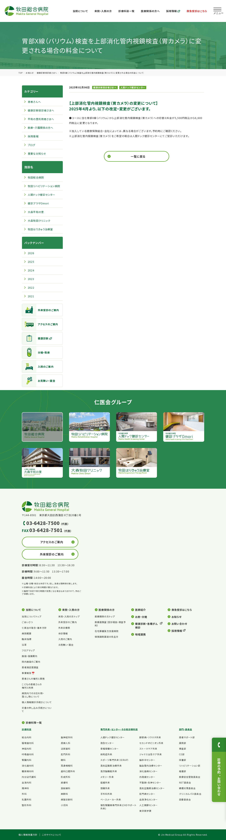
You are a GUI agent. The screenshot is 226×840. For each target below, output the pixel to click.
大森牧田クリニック (39, 220)
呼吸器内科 (28, 754)
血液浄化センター (148, 799)
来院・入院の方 (103, 11)
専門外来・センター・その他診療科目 (119, 729)
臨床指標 (26, 639)
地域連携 (140, 634)
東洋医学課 (145, 810)
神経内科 (26, 748)
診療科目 (26, 729)
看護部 (182, 771)
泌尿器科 (65, 748)
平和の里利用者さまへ (41, 119)
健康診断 (35, 338)
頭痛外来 (105, 788)
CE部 (182, 754)
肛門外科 (65, 754)
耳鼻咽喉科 (67, 765)
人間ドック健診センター (132, 87)
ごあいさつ (27, 622)
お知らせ (30, 72)
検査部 (182, 748)
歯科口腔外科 (68, 771)
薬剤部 (182, 743)
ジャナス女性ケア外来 (150, 754)
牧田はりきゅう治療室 (40, 229)
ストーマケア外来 (148, 748)
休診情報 (63, 633)
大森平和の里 (36, 212)
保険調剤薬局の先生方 (106, 636)
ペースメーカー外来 (110, 799)
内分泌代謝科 (29, 776)
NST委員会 (185, 782)
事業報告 (26, 673)
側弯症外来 (106, 754)
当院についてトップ (31, 616)
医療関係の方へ (150, 11)
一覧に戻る (138, 156)
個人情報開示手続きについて (37, 702)
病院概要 (26, 633)
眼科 (63, 760)
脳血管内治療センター (150, 765)
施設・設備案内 (29, 656)
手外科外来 (106, 793)
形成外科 (65, 776)
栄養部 (182, 760)
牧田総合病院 (36, 177)
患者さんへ (34, 102)
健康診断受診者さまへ (47, 72)
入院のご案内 (38, 366)
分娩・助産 (36, 352)
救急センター (107, 743)
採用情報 (173, 11)
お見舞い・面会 (38, 381)
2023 (31, 279)
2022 (31, 287)
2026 (31, 253)
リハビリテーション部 (189, 765)
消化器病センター (148, 771)
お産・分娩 (141, 617)
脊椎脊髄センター (109, 748)
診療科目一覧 (126, 11)
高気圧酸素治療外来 (111, 765)
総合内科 (26, 737)
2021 (31, 296)
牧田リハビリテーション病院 (44, 186)
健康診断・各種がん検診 (146, 625)
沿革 (24, 644)
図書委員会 (185, 799)
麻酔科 (64, 793)
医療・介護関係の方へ (40, 128)
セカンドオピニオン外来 (151, 743)
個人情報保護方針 (28, 834)
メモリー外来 (107, 776)
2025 (31, 262)
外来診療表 (64, 627)
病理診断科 (67, 799)
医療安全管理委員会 (189, 776)
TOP (21, 72)
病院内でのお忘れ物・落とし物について (33, 695)
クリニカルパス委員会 (190, 793)
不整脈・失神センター (150, 782)
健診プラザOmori (38, 203)
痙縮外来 (105, 782)
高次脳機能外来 (108, 771)
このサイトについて (51, 834)
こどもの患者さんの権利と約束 (32, 686)
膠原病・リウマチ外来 (150, 737)
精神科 (25, 788)
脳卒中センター (147, 760)
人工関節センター (148, 805)
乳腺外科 (26, 799)
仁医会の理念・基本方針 (34, 627)
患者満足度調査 (30, 667)
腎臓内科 (26, 760)
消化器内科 (28, 765)
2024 (31, 270)
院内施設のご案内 (31, 661)
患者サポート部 (187, 737)
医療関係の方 (107, 610)
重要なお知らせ (37, 153)
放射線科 (65, 788)
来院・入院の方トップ (69, 616)
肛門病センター (147, 793)
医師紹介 (140, 610)
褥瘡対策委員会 (187, 788)
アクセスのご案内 (40, 324)
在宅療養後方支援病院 (106, 631)
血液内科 (26, 782)
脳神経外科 (67, 737)
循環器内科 (28, 743)
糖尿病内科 (28, 771)
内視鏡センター (147, 776)
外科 (24, 793)
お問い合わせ (179, 624)
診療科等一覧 (34, 722)
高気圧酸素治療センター (152, 788)
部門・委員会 (185, 729)
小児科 (64, 805)
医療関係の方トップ (105, 616)
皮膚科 (64, 782)
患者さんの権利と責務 (33, 678)
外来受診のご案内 (40, 310)
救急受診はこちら (197, 11)
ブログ (31, 145)
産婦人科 (65, 743)
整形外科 (26, 805)
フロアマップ (28, 650)
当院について (80, 11)
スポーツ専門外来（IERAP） (114, 760)
